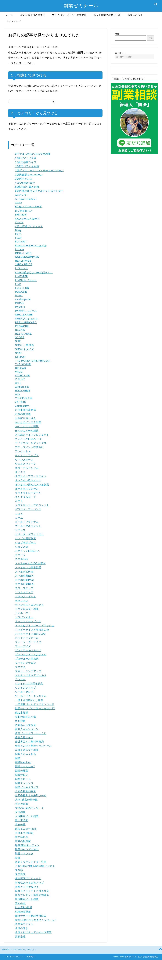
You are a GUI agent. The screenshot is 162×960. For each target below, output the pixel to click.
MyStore (20, 306)
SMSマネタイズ (24, 349)
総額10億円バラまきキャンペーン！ (36, 920)
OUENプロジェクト (26, 318)
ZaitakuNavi (22, 406)
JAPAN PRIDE (23, 264)
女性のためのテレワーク (29, 808)
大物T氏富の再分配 (26, 799)
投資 (17, 857)
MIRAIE (19, 303)
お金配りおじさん (25, 418)
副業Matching (23, 762)
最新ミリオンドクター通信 (30, 862)
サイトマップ (13, 21)
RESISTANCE (23, 333)
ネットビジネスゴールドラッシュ (34, 625)
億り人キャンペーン (27, 729)
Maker (19, 295)
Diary (18, 230)
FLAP (18, 238)
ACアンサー (22, 195)
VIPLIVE (20, 379)
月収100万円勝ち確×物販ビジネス (35, 866)
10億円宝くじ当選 (25, 158)
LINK (18, 284)
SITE (18, 341)
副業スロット (23, 779)
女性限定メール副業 (27, 816)
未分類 (19, 870)
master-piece (23, 299)
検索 (117, 34)
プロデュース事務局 (27, 658)
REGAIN (20, 330)
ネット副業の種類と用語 (107, 15)
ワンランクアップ (25, 687)
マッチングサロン (25, 662)
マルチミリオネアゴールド (30, 675)
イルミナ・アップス (27, 455)
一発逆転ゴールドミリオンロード (34, 704)
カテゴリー (120, 53)
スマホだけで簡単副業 (28, 567)
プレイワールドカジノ (28, 650)
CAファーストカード (27, 218)
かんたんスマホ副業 (27, 426)
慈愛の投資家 (23, 841)
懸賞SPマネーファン (27, 845)
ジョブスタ (21, 546)
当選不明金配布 (24, 833)
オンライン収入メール (28, 480)
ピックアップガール (27, 638)
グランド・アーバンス (28, 509)
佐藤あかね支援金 (25, 725)
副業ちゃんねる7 (25, 766)
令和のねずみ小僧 (25, 716)
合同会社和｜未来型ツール (30, 795)
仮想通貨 (20, 720)
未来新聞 (20, 874)
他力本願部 (21, 712)
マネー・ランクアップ (28, 671)
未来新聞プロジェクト (28, 878)
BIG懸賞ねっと (24, 210)
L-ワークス (21, 268)
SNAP (18, 353)
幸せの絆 (20, 824)
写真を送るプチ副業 (27, 750)
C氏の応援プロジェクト (29, 226)
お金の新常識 (23, 414)
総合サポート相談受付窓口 (30, 915)
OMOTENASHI (24, 314)
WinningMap (22, 390)
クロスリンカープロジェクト (32, 505)
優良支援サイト (24, 737)
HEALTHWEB (23, 260)
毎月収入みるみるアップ (29, 882)
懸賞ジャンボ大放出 (27, 849)
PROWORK (22, 326)
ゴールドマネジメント (28, 526)
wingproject (22, 386)
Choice (19, 222)
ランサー (20, 679)
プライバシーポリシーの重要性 (69, 15)
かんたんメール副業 (27, 430)
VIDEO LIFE (22, 375)
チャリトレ (21, 600)
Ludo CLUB (22, 288)
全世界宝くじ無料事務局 (29, 741)
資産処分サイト (24, 924)
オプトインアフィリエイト (30, 476)
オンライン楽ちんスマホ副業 (32, 484)
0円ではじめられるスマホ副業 (33, 154)
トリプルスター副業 (27, 609)
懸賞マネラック (24, 853)
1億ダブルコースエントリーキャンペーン (39, 170)
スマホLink (21, 559)
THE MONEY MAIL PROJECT (33, 360)
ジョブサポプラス (25, 542)
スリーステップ (24, 588)
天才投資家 (21, 804)
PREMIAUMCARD (26, 322)
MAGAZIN (21, 291)
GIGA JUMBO (23, 253)
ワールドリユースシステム (30, 696)
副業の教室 (21, 770)
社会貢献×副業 (23, 907)
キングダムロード (25, 497)
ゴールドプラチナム (27, 521)
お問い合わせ (135, 15)
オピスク (20, 472)
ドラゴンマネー (24, 617)
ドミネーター (23, 613)
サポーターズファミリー (29, 534)
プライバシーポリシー (14, 957)
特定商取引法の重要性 (32, 15)
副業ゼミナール (81, 5)
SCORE (19, 337)
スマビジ (20, 555)
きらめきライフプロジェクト (32, 434)
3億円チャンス (23, 178)
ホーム (10, 15)
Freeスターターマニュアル (31, 245)
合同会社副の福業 (25, 791)
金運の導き (21, 928)
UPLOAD (20, 368)
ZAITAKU (20, 402)
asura (18, 202)
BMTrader (21, 214)
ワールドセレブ (24, 691)
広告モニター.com (26, 828)
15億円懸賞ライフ (25, 162)
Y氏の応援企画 (24, 398)
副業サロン (21, 774)
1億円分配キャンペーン (29, 174)
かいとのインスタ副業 (28, 422)
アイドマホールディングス (30, 443)
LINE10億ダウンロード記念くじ (34, 272)
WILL (18, 383)
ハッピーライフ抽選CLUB (30, 633)
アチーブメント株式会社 (29, 447)
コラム (19, 517)
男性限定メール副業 (27, 899)
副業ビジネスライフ (27, 787)
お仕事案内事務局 (25, 410)
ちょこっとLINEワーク (28, 439)
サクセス (20, 530)
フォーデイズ (23, 646)
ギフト (19, 501)
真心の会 (20, 903)
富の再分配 (21, 820)
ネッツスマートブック (28, 621)
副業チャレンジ (24, 783)
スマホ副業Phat (24, 580)
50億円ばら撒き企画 (27, 186)
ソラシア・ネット (25, 596)
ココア (19, 513)
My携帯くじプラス (26, 310)
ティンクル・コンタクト (29, 604)
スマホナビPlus (24, 571)
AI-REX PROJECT (26, 198)
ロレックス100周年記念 (29, 683)
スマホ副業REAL (25, 584)
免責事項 (30, 957)
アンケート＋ (23, 451)
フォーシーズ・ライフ (28, 642)
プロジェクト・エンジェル (30, 654)
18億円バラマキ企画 (27, 166)
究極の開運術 (23, 911)
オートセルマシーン (27, 488)
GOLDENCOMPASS (27, 257)
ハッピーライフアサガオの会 (32, 629)
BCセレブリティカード (28, 206)
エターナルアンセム (27, 468)
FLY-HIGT (21, 241)
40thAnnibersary (25, 182)
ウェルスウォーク (25, 463)
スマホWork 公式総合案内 (30, 563)
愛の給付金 (21, 837)
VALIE (19, 371)
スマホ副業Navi (24, 575)
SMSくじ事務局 (24, 345)
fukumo (19, 249)
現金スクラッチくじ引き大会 (32, 891)
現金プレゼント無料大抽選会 (32, 895)
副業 (17, 758)
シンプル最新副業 (25, 538)
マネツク (20, 667)
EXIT (18, 234)
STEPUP (20, 357)
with (17, 394)
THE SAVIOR (23, 364)
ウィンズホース (24, 459)
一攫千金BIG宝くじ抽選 (29, 700)
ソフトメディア (24, 592)
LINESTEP (21, 276)
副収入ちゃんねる (25, 754)
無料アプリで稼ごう (27, 886)
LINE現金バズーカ (26, 280)
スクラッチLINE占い (27, 551)
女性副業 (20, 812)
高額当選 (20, 936)
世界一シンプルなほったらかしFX (35, 708)
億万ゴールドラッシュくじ (30, 733)
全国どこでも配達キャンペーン (33, 745)
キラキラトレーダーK (27, 492)
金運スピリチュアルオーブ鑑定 (33, 932)
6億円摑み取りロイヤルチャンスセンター (39, 190)
